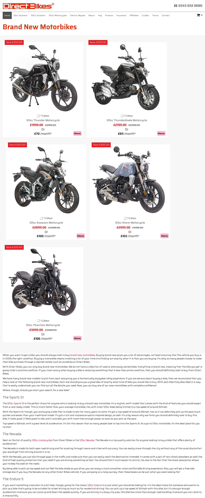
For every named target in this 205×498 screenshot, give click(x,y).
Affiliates (134, 15)
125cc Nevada (87, 278)
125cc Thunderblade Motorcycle (77, 91)
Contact (166, 15)
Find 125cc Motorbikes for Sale (25, 407)
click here (135, 465)
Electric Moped (77, 15)
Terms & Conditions (116, 430)
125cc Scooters (38, 15)
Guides (145, 15)
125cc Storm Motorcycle (179, 91)
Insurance (121, 15)
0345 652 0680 (190, 5)
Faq (100, 15)
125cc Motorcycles (58, 15)
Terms (155, 15)
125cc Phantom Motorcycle (26, 163)
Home (7, 15)
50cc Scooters (20, 15)
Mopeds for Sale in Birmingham (25, 417)
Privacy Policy (143, 430)
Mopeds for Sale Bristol (21, 412)
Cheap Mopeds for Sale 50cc (23, 402)
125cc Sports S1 (15, 242)
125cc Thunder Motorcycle (26, 91)
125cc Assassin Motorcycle (128, 91)
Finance (109, 15)
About (91, 15)
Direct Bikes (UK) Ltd (101, 492)
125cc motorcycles (42, 278)
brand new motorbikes (82, 193)
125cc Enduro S (95, 323)
